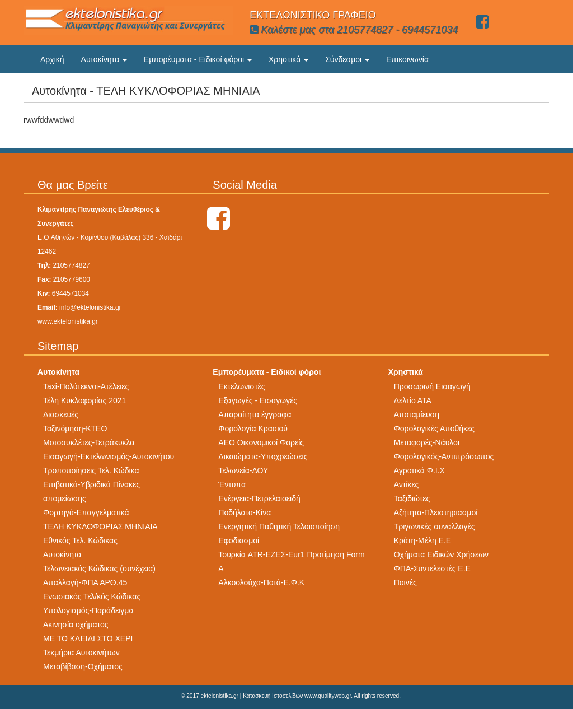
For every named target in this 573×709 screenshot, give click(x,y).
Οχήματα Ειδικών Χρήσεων (441, 554)
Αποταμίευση (416, 414)
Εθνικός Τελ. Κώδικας (80, 540)
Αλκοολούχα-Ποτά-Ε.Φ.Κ (261, 582)
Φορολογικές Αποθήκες (434, 428)
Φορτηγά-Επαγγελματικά (86, 512)
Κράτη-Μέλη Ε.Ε (423, 540)
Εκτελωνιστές (241, 386)
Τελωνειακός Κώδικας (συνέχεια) (99, 568)
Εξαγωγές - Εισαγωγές (257, 400)
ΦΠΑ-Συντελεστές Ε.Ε (432, 568)
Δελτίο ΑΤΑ (412, 400)
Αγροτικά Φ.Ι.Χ (419, 470)
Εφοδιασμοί (238, 540)
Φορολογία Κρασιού (253, 428)
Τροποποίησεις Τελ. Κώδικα (91, 470)
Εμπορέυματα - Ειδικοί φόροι (198, 59)
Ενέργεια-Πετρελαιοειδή (259, 498)
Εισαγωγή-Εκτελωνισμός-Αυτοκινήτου (108, 456)
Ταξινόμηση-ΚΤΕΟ (75, 428)
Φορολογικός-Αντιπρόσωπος (444, 456)
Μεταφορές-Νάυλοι (426, 442)
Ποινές (405, 582)
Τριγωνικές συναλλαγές (434, 526)
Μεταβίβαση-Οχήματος (83, 666)
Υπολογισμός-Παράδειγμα (88, 610)
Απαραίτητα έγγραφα (254, 414)
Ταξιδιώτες (412, 498)
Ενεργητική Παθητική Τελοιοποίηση (279, 526)
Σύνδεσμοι (347, 59)
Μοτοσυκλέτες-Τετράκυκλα (88, 442)
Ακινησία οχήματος (76, 624)
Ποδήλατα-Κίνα (244, 512)
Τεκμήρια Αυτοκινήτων (81, 652)
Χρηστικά (288, 59)
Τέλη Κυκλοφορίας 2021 (84, 400)
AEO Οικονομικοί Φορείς (261, 442)
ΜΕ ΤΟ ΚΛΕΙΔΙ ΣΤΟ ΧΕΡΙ (88, 638)
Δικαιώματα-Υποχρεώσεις (262, 456)
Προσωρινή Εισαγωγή (432, 386)
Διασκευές (60, 414)
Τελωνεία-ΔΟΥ (243, 470)
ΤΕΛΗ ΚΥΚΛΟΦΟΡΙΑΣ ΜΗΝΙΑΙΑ (100, 526)
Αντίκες (406, 484)
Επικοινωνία (407, 59)
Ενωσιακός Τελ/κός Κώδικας (91, 596)
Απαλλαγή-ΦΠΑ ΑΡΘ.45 (85, 582)
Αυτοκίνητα (104, 59)
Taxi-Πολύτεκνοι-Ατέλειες (86, 386)
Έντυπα (232, 484)
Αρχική (52, 59)
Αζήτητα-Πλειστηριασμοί (436, 512)
